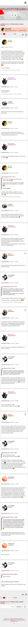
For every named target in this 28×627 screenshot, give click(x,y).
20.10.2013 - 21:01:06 (9, 173)
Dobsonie (11, 77)
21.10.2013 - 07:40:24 (9, 261)
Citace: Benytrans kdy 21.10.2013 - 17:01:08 (9, 517)
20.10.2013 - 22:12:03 (9, 234)
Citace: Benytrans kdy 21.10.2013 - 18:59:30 (9, 574)
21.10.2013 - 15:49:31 (10, 422)
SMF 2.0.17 (7, 618)
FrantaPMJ (11, 275)
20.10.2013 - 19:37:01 (6, 47)
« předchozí (21, 30)
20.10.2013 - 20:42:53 (9, 128)
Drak (10, 253)
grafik (10, 101)
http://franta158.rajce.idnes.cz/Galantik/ (10, 581)
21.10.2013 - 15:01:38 (10, 364)
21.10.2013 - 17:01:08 (10, 484)
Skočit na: (13, 606)
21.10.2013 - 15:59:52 (10, 449)
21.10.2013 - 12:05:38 (9, 282)
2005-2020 (13, 620)
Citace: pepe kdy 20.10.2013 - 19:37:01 (8, 176)
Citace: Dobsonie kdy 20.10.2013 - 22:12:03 (9, 286)
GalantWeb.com (14, 621)
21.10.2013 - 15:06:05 (10, 400)
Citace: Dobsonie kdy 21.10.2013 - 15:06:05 (9, 452)
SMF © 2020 (12, 618)
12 (11, 34)
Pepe (7, 30)
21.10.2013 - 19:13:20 (10, 570)
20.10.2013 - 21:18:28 (9, 210)
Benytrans (11, 477)
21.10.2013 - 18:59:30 (10, 550)
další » (25, 30)
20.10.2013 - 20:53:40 (9, 152)
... (10, 34)
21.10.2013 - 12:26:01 (10, 318)
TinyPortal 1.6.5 (6, 620)
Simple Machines (19, 618)
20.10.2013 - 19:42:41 (9, 86)
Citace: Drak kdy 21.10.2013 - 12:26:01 (8, 368)
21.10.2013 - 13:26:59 (10, 343)
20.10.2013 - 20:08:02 (9, 108)
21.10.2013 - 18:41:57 (10, 513)
